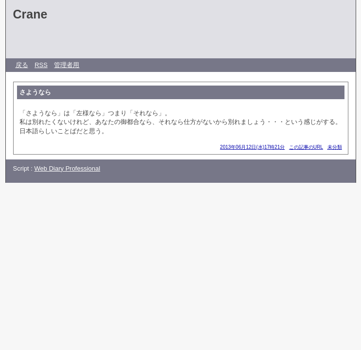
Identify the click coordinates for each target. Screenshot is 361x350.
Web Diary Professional (67, 168)
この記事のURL (306, 147)
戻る (22, 65)
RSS (41, 65)
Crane (30, 14)
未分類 (334, 147)
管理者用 (66, 65)
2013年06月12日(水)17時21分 (252, 147)
